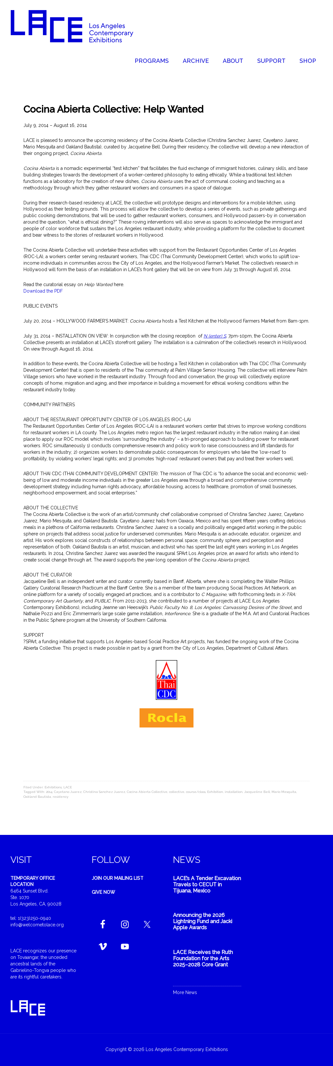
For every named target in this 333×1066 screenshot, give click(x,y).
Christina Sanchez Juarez (104, 792)
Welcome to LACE (78, 26)
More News (185, 992)
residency (60, 796)
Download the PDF (43, 291)
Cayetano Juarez (68, 792)
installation (234, 792)
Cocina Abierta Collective (147, 792)
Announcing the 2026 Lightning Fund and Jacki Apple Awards (202, 921)
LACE (67, 787)
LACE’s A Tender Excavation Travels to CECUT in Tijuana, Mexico (207, 884)
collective (176, 792)
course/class (196, 792)
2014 (49, 792)
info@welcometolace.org (37, 924)
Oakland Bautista (37, 796)
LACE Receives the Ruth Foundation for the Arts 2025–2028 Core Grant (203, 958)
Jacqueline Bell (257, 792)
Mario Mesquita (284, 792)
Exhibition (215, 792)
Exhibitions (53, 787)
